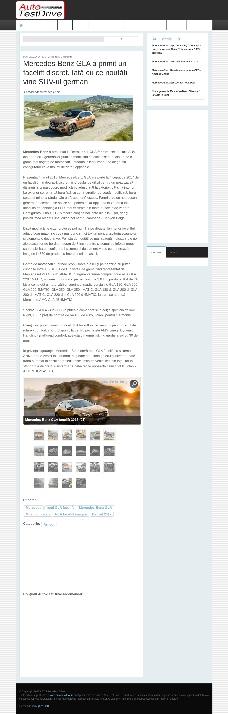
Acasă (21, 25)
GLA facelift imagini (71, 514)
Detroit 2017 (101, 514)
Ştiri (50, 25)
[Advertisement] (138, 10)
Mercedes (33, 508)
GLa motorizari (38, 514)
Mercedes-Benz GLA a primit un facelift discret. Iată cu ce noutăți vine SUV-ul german (75, 72)
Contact (176, 25)
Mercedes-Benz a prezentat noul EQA (173, 82)
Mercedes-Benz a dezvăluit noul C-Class (175, 61)
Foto (65, 25)
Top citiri (156, 252)
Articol (48, 524)
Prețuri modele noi (105, 25)
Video (80, 25)
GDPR (48, 706)
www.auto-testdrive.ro (61, 695)
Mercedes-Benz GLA (95, 508)
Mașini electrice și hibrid (144, 25)
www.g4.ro (37, 706)
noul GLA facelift (60, 508)
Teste (35, 25)
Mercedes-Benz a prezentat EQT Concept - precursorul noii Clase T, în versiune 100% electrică (176, 49)
